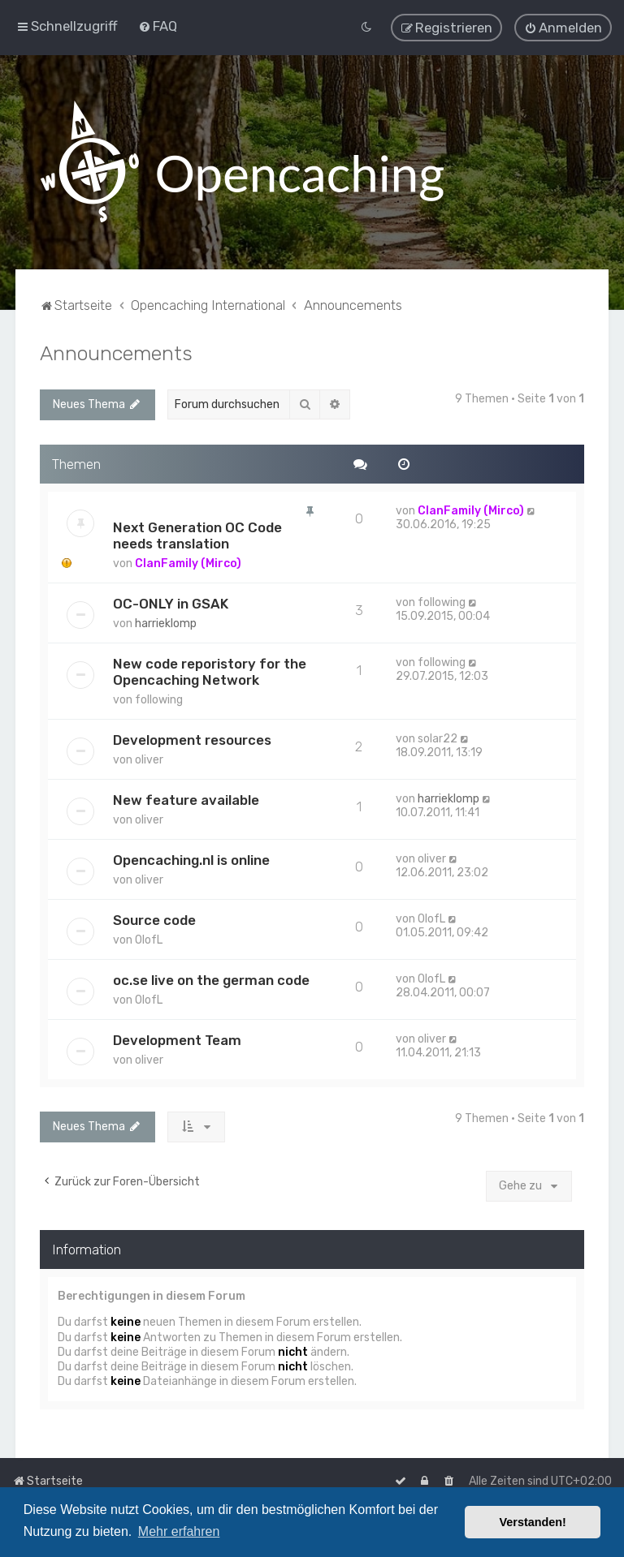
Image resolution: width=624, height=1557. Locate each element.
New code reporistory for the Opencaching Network (209, 668)
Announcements (116, 350)
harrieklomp (166, 620)
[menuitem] (157, 24)
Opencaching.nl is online (191, 857)
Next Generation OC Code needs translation (197, 532)
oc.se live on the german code (211, 977)
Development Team (177, 1037)
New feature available (186, 797)
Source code (154, 917)
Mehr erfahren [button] (179, 1531)
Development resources (192, 737)
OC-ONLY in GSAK (170, 600)
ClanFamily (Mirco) (188, 560)
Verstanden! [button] (533, 1522)
